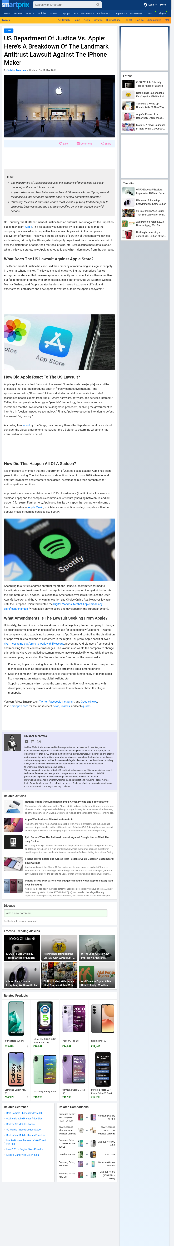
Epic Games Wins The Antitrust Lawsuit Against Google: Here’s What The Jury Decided (67, 839)
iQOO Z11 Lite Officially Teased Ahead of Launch (20, 955)
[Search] (64, 5)
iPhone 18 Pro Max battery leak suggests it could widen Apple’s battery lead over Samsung (69, 882)
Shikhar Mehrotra (35, 736)
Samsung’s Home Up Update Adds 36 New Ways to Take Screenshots (150, 105)
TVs (76, 13)
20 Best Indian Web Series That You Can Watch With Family (58, 983)
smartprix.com (19, 706)
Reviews (18, 13)
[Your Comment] (55, 913)
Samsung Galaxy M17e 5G (73, 1092)
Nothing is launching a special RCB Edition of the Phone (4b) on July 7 (150, 234)
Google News (89, 701)
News (7, 13)
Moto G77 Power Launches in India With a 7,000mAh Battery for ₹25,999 (150, 127)
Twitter (43, 701)
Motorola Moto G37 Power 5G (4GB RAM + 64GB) (102, 1092)
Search (64, 20)
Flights (162, 13)
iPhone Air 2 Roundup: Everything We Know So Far (22, 983)
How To (30, 13)
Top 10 (128, 20)
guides (86, 706)
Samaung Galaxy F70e (44, 1091)
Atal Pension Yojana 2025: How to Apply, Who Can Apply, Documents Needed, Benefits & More (96, 983)
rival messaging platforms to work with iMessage (34, 643)
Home (76, 20)
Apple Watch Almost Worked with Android (49, 819)
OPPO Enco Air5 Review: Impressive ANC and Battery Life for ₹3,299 (95, 956)
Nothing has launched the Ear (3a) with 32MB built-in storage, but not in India (59, 956)
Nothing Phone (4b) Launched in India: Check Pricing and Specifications (66, 801)
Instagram (68, 701)
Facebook (55, 701)
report (26, 425)
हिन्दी (167, 20)
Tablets (54, 13)
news (56, 706)
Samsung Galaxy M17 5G (15, 1092)
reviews (65, 706)
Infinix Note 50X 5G (14, 1040)
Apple (28, 226)
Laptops (66, 13)
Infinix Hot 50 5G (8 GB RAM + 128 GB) (44, 1041)
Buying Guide (113, 20)
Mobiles (42, 13)
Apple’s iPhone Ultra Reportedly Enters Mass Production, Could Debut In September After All (150, 116)
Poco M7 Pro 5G (70, 1040)
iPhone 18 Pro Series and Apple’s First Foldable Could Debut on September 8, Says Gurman (69, 861)
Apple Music (35, 507)
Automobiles (154, 20)
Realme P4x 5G (98, 1040)
